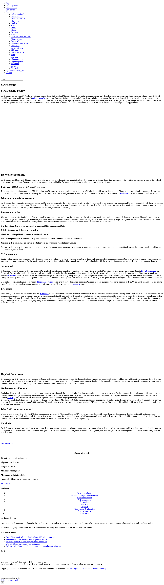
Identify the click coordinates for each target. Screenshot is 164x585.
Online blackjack (17, 14)
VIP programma (84, 500)
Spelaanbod (84, 502)
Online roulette (17, 16)
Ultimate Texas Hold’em (21, 37)
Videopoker (15, 50)
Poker (13, 34)
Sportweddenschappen (15, 70)
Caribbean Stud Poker (19, 43)
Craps (13, 28)
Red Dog (14, 57)
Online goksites (12, 5)
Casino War (15, 41)
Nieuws (9, 73)
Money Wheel (16, 39)
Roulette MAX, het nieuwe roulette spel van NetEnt (26, 539)
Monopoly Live (17, 59)
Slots (13, 25)
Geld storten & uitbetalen (84, 509)
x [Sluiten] (2, 583)
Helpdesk (84, 507)
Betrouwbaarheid (84, 511)
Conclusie (84, 513)
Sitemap (103, 568)
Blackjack (15, 21)
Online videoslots (18, 19)
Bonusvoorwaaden (84, 498)
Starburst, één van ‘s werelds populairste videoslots (26, 542)
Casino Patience (17, 52)
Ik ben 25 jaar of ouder (10, 580)
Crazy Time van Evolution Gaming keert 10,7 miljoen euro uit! (31, 537)
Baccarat (14, 32)
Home (8, 3)
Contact (95, 568)
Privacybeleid (75, 568)
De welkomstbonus (84, 493)
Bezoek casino (7, 443)
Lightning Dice (17, 61)
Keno (13, 55)
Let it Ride (15, 46)
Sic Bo (13, 66)
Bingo (13, 30)
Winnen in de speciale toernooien (84, 495)
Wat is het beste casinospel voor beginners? (23, 544)
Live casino (10, 10)
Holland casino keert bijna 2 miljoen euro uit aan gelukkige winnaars (33, 546)
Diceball (14, 68)
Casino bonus (11, 7)
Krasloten (15, 64)
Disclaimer (86, 568)
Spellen (9, 12)
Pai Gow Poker (17, 48)
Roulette (14, 23)
